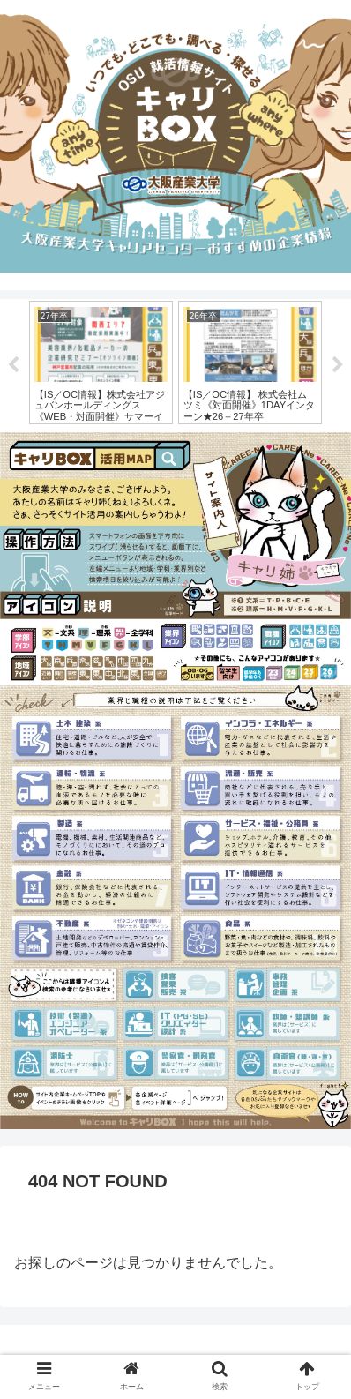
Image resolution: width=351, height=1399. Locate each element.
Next (338, 365)
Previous (13, 365)
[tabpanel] (101, 362)
